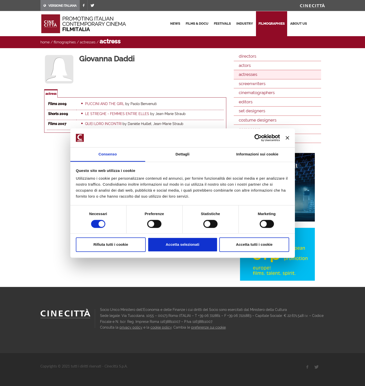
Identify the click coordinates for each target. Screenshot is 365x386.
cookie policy (161, 327)
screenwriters (252, 83)
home (45, 42)
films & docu (197, 23)
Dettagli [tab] (183, 154)
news (175, 23)
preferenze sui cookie (208, 327)
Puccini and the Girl (104, 104)
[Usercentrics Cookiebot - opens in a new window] (258, 137)
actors (245, 65)
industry (244, 23)
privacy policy (131, 327)
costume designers (257, 120)
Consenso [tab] (108, 154)
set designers (252, 110)
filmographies (271, 23)
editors (245, 101)
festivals (222, 23)
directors (247, 56)
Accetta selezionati (182, 245)
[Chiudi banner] (287, 137)
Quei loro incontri (103, 124)
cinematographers (257, 92)
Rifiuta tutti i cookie (110, 245)
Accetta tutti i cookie (254, 245)
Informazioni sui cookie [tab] (257, 154)
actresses (88, 42)
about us (298, 23)
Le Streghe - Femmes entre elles (117, 114)
